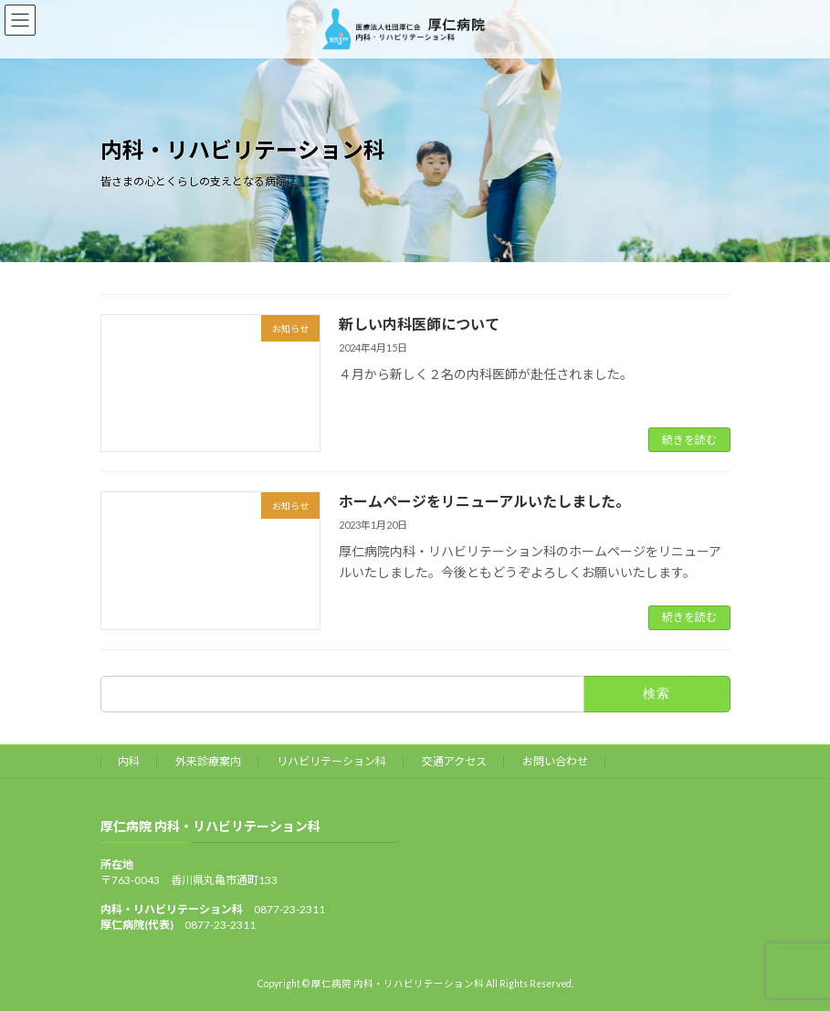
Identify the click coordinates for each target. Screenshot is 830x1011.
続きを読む (689, 440)
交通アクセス (454, 761)
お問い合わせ (555, 761)
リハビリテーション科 (331, 761)
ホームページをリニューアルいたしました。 (484, 501)
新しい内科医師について (419, 323)
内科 (129, 761)
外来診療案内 (208, 761)
